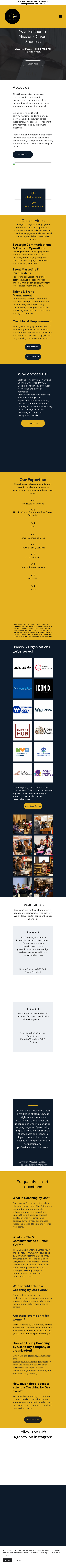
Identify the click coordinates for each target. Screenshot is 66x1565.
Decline (18, 1560)
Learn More (33, 64)
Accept (7, 1560)
